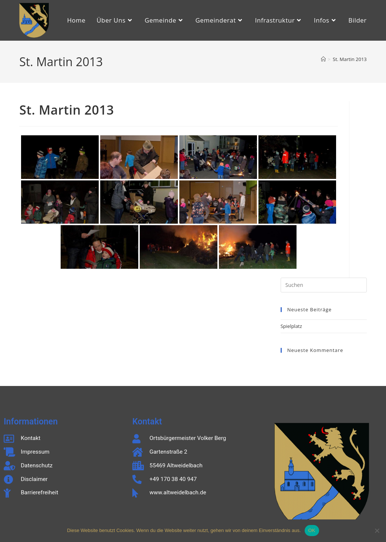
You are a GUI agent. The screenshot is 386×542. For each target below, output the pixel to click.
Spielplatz (291, 326)
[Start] (323, 59)
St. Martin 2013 (350, 59)
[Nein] (376, 530)
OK (311, 530)
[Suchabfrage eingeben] (324, 285)
